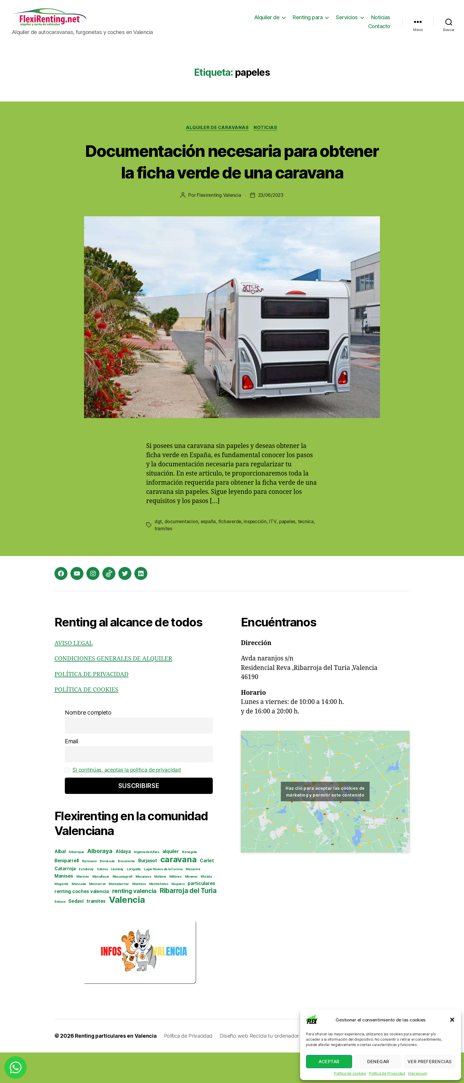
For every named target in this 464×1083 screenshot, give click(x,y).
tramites (182, 559)
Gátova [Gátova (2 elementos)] (102, 900)
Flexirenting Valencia (218, 226)
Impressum (417, 1073)
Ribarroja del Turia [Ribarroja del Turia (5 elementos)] (188, 921)
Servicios (347, 22)
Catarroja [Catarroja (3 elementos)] (65, 899)
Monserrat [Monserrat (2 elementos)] (97, 914)
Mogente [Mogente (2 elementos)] (61, 914)
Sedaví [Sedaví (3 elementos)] (75, 931)
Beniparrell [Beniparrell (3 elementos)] (66, 891)
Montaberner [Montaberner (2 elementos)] (119, 914)
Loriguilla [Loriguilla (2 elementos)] (134, 900)
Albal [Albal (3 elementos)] (60, 882)
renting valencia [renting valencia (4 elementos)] (134, 921)
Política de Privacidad (387, 1073)
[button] (452, 1020)
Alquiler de (267, 22)
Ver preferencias (429, 1061)
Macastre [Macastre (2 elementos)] (193, 900)
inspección (256, 552)
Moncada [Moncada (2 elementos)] (79, 914)
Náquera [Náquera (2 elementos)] (177, 914)
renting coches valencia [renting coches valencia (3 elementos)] (81, 922)
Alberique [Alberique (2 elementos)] (76, 882)
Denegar (378, 1061)
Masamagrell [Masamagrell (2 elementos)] (122, 907)
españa (209, 552)
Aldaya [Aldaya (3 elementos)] (122, 882)
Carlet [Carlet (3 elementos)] (207, 891)
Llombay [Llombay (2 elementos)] (117, 900)
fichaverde (231, 552)
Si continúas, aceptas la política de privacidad (129, 800)
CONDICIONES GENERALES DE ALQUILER (116, 689)
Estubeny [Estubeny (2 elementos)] (86, 900)
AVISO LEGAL (74, 674)
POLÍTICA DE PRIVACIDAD (93, 705)
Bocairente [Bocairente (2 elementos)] (126, 892)
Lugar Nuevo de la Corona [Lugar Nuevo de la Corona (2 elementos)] (163, 900)
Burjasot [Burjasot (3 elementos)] (147, 891)
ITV (274, 552)
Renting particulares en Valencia (116, 1066)
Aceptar (329, 1061)
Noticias (380, 22)
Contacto (379, 31)
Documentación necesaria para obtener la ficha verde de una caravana (232, 181)
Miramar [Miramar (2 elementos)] (191, 907)
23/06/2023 (270, 226)
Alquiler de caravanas (217, 136)
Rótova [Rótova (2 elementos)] (59, 932)
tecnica (162, 559)
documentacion (182, 552)
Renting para (308, 22)
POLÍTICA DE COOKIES (88, 720)
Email (71, 771)
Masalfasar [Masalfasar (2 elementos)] (100, 907)
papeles (289, 552)
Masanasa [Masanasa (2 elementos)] (143, 907)
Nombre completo (88, 743)
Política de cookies (350, 1073)
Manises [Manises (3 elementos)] (63, 906)
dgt (158, 552)
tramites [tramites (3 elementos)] (96, 931)
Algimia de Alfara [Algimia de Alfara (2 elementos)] (146, 882)
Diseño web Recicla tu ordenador (264, 1066)
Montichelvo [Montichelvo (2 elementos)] (158, 914)
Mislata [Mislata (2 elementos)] (206, 907)
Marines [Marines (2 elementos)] (82, 907)
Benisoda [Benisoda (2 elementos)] (107, 892)
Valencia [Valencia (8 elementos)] (127, 930)
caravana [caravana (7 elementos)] (178, 890)
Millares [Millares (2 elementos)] (175, 907)
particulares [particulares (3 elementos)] (201, 914)
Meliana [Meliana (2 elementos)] (160, 907)
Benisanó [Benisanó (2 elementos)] (89, 892)
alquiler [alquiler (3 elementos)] (170, 882)
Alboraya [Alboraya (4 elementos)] (99, 881)
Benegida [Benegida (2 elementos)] (189, 882)
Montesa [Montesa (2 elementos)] (139, 914)
